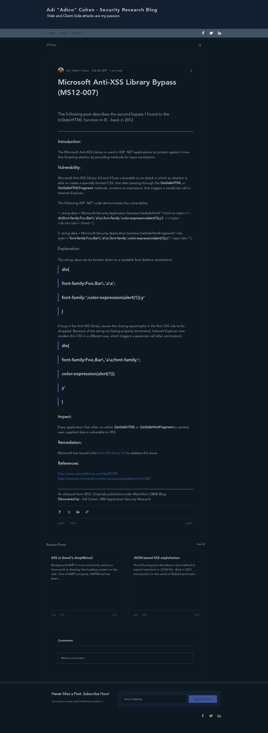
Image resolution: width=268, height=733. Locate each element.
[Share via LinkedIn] (78, 512)
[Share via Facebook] (59, 512)
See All (201, 544)
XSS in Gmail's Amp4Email (72, 558)
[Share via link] (87, 512)
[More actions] (191, 70)
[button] (200, 45)
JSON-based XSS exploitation (156, 558)
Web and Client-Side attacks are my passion (83, 16)
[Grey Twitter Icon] (211, 715)
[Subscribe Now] (203, 699)
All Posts (51, 44)
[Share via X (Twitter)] (69, 512)
